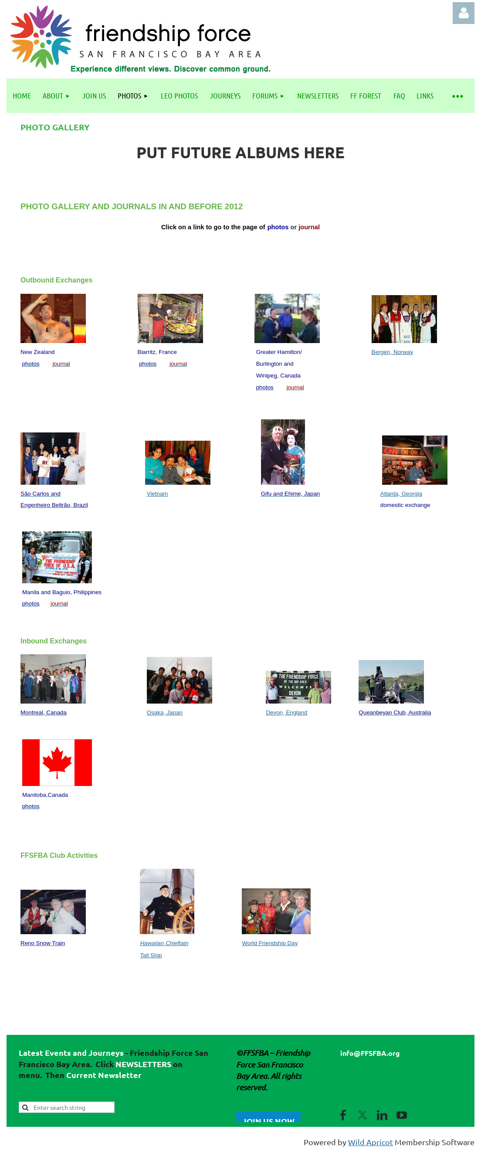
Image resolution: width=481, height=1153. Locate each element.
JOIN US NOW (268, 1121)
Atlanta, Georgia (401, 493)
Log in (463, 13)
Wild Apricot (370, 1141)
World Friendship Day (270, 943)
